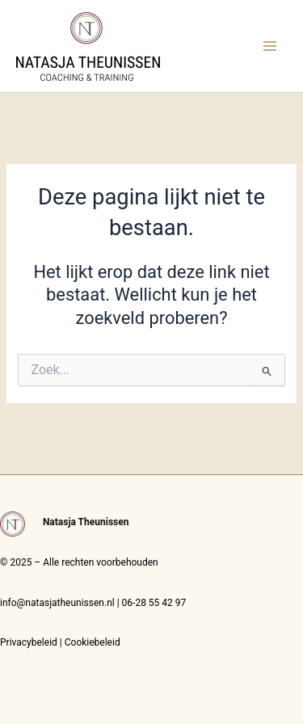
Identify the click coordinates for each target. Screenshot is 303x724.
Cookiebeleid (92, 642)
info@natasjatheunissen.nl (57, 602)
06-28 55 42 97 (154, 602)
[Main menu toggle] (270, 46)
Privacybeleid (28, 642)
